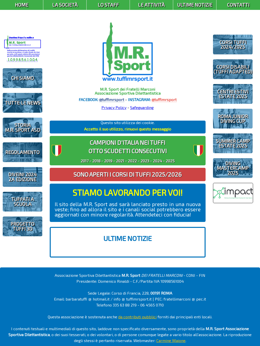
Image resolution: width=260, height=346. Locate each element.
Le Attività (151, 5)
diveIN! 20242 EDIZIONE (22, 177)
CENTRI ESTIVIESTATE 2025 (232, 94)
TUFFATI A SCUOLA (22, 201)
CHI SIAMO (22, 78)
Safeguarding (142, 107)
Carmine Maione (171, 340)
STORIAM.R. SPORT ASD (22, 127)
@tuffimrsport (111, 99)
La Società (65, 5)
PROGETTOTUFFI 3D (22, 226)
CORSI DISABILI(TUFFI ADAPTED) (232, 69)
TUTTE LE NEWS (22, 103)
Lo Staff (108, 5)
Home (21, 5)
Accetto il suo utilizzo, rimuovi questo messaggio (127, 129)
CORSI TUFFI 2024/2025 (232, 44)
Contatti (238, 5)
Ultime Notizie (194, 5)
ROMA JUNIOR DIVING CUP (233, 118)
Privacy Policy (113, 107)
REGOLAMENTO (22, 152)
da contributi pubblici (137, 316)
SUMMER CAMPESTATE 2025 (233, 143)
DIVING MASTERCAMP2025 (233, 167)
